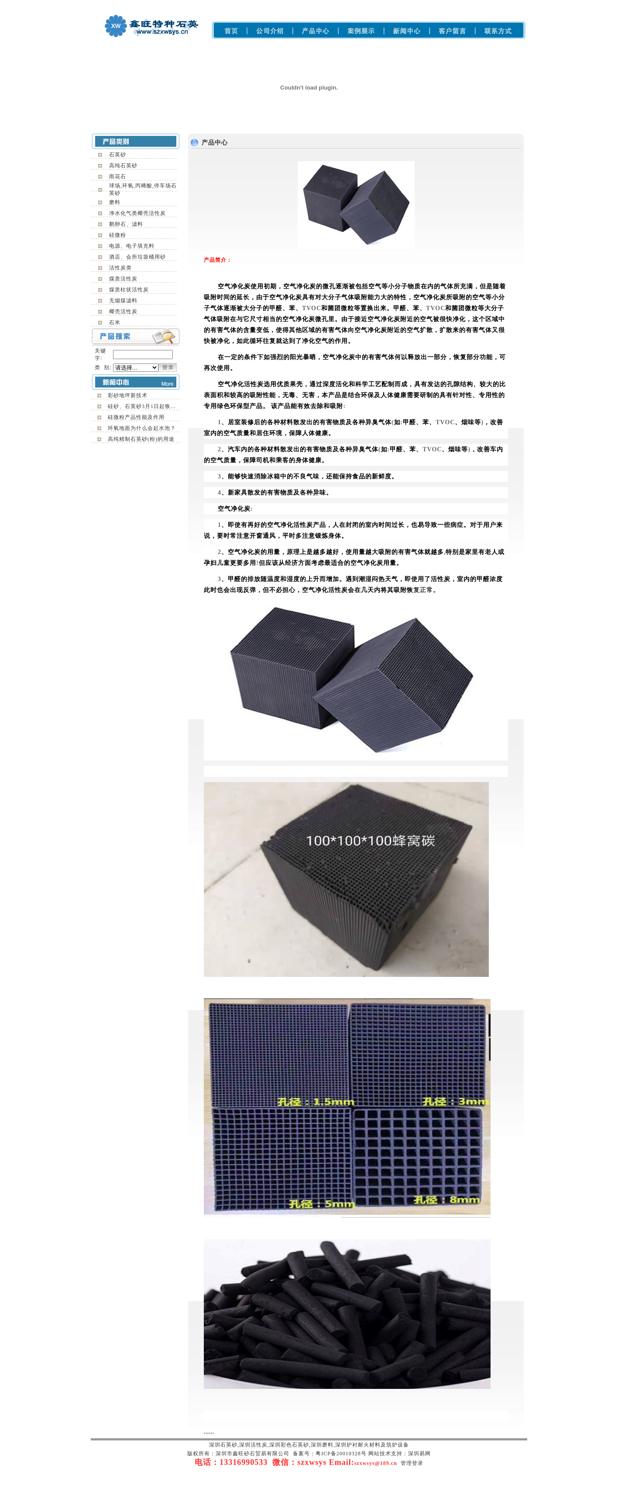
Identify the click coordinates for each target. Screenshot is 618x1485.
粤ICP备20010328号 (341, 1453)
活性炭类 (120, 268)
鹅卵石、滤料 (126, 224)
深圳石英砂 (213, 4)
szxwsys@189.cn (375, 1463)
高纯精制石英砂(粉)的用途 (141, 439)
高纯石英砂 (123, 166)
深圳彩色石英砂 (275, 4)
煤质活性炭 (123, 279)
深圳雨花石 (241, 4)
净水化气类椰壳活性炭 (137, 213)
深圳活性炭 (405, 4)
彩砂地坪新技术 (128, 395)
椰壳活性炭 (123, 311)
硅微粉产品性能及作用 (136, 417)
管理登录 (412, 1463)
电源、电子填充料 (131, 246)
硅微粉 (117, 235)
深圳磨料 (306, 4)
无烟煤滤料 (123, 301)
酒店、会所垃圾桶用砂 (137, 257)
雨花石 (117, 176)
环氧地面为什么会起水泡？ (142, 428)
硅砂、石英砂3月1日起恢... (142, 406)
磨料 (114, 202)
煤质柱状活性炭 (129, 290)
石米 (114, 322)
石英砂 (117, 155)
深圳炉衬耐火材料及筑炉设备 (354, 4)
